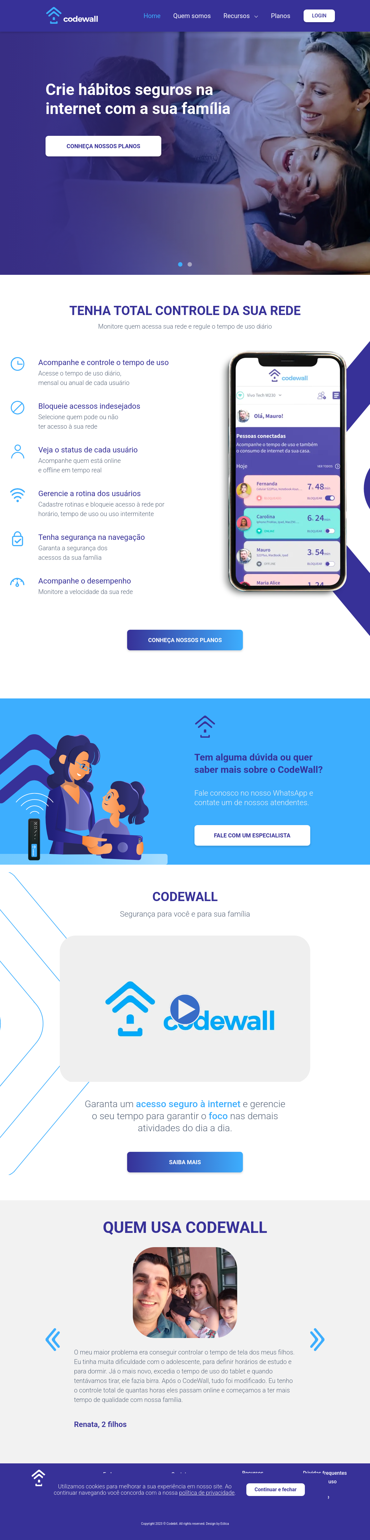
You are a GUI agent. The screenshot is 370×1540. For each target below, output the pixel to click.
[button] (255, 16)
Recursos (237, 16)
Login (319, 16)
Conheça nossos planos (185, 640)
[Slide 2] (190, 264)
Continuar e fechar (276, 1489)
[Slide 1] (180, 264)
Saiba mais (185, 1162)
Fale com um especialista (252, 835)
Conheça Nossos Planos (103, 146)
